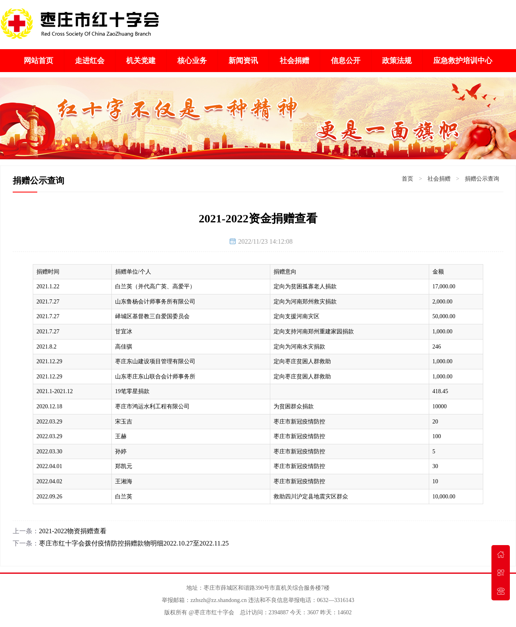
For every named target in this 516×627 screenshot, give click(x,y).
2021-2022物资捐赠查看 (72, 530)
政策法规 (397, 61)
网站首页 (38, 61)
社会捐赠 (294, 61)
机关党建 (141, 61)
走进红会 (89, 61)
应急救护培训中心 (462, 61)
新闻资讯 (243, 61)
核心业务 (192, 61)
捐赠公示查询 (482, 179)
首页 (407, 179)
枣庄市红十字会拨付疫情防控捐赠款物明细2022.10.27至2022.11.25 (134, 543)
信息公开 (345, 61)
